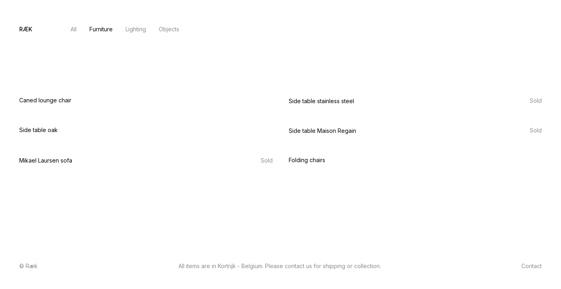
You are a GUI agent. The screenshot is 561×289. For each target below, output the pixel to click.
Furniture (101, 29)
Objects (169, 29)
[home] (25, 29)
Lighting (136, 29)
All (74, 29)
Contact (531, 29)
